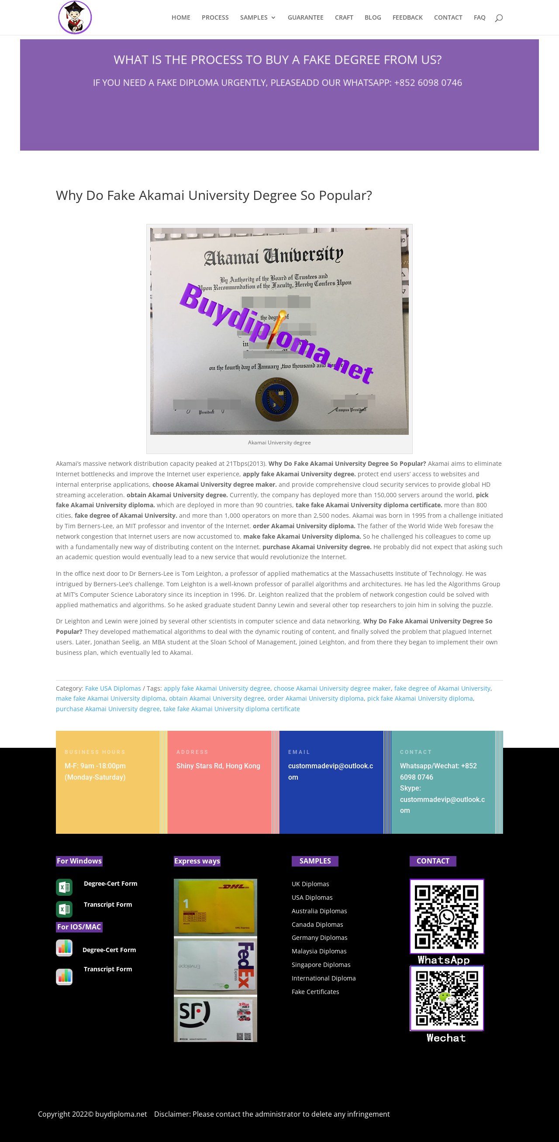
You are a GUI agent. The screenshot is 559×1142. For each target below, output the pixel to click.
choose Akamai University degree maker (332, 688)
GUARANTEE (306, 17)
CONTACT (448, 17)
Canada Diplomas (317, 924)
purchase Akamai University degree (108, 709)
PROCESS (215, 17)
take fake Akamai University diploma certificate (231, 709)
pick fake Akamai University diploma (420, 698)
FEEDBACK (408, 17)
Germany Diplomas (320, 937)
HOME (181, 17)
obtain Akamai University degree (216, 698)
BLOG (373, 17)
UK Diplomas (310, 884)
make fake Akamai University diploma (111, 698)
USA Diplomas (312, 897)
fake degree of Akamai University (442, 688)
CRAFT (344, 17)
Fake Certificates (315, 991)
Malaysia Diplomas (319, 951)
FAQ (480, 17)
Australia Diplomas (319, 911)
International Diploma (324, 978)
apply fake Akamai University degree (217, 688)
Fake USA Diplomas (113, 688)
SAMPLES (254, 17)
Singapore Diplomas (321, 964)
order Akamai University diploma (316, 698)
